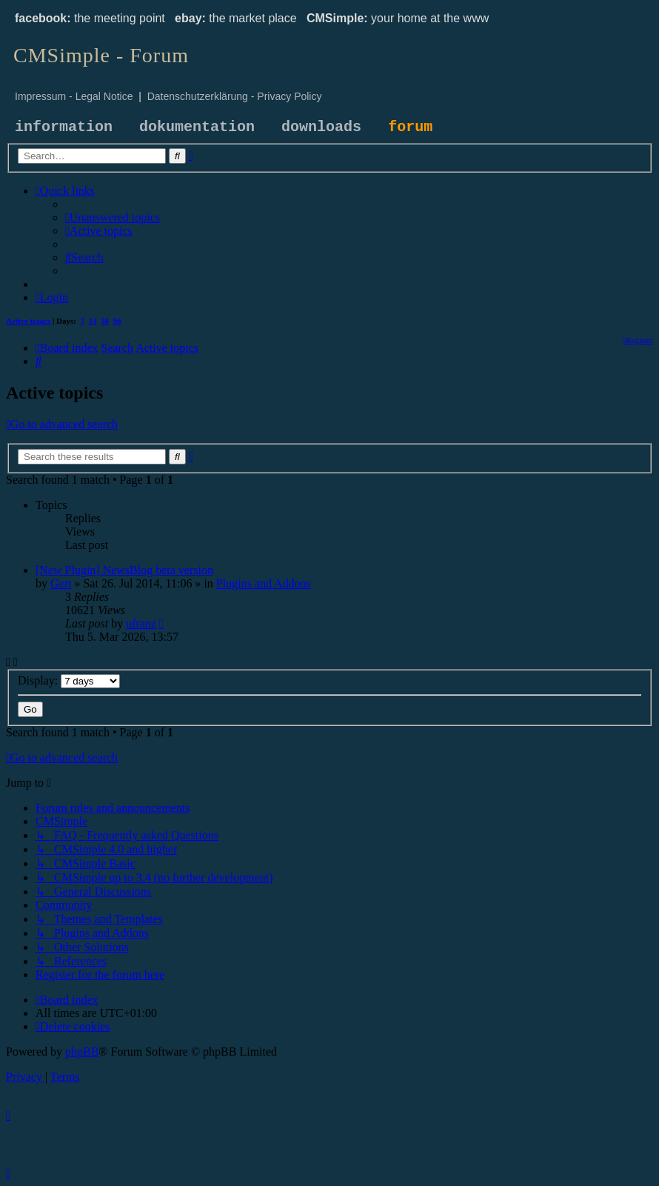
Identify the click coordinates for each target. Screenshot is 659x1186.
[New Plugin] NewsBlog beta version (124, 570)
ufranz (141, 623)
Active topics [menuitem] (28, 320)
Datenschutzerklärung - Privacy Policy (234, 96)
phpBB (81, 1051)
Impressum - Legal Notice (74, 96)
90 (117, 320)
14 (93, 320)
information (64, 127)
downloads (321, 127)
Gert (60, 583)
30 (105, 320)
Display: (69, 680)
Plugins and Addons (263, 583)
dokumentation (197, 127)
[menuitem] (112, 217)
